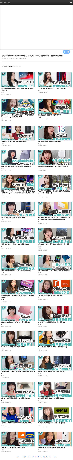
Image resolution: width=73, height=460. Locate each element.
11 (49, 457)
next (55, 457)
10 (46, 457)
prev (18, 457)
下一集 (66, 52)
